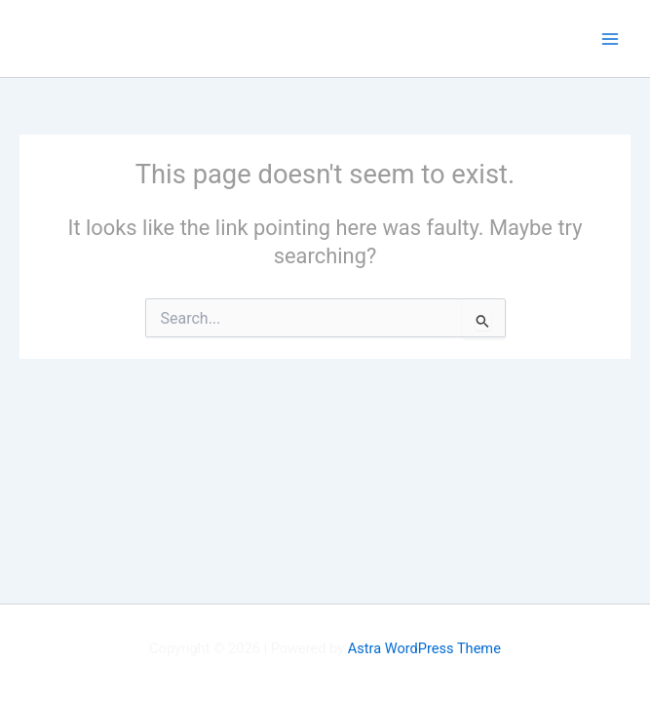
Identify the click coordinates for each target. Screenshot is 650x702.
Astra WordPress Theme (424, 648)
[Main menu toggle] (610, 39)
